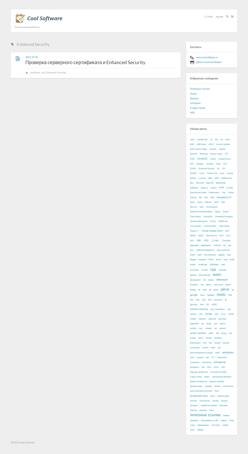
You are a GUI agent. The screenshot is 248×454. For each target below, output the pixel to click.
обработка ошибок (209, 405)
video (213, 348)
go (233, 290)
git (210, 290)
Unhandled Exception (224, 217)
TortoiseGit (207, 217)
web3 (217, 353)
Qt (200, 197)
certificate (35, 72)
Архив (219, 16)
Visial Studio (224, 226)
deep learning (204, 275)
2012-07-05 (31, 57)
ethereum (222, 279)
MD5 (217, 178)
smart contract (198, 333)
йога (217, 391)
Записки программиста (27, 27)
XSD (206, 240)
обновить (194, 405)
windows (227, 352)
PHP (221, 187)
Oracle (213, 188)
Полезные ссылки (200, 89)
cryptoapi (222, 270)
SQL (202, 207)
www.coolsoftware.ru (207, 57)
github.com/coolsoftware (209, 62)
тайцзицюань (203, 425)
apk (229, 245)
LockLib (202, 178)
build (232, 259)
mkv (200, 314)
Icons (202, 173)
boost (218, 259)
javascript (218, 300)
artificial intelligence (205, 250)
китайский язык (199, 395)
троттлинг (215, 425)
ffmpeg (193, 290)
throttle (209, 338)
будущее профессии (199, 372)
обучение (223, 405)
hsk (230, 295)
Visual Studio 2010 (212, 230)
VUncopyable (195, 226)
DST (192, 164)
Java (222, 173)
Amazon (213, 149)
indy (198, 300)
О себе (209, 16)
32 (211, 140)
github (225, 289)
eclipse (211, 280)
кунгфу (216, 401)
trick (205, 343)
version (205, 348)
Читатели (206, 362)
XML (199, 240)
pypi (215, 324)
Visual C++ (194, 231)
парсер (193, 410)
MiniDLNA (220, 183)
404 (216, 140)
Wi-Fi (222, 236)
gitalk (216, 290)
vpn (219, 348)
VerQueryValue (210, 226)
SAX (216, 202)
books (211, 259)
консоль (193, 401)
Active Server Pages (198, 149)
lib (226, 300)
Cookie (213, 159)
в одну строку (196, 377)
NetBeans (194, 188)
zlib (207, 357)
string (223, 333)
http (191, 300)
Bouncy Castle (216, 154)
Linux (193, 178)
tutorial (226, 343)
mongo (208, 314)
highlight (210, 295)
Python (231, 193)
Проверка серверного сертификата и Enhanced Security (85, 62)
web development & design (201, 353)
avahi (192, 255)
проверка (194, 420)
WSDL (201, 236)
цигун (192, 430)
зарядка (208, 386)
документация (196, 386)
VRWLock (222, 221)
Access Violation (223, 144)
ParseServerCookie (198, 193)
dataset (193, 275)
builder (193, 265)
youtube (200, 357)
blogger (193, 259)
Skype (217, 212)
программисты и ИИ (209, 420)
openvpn (222, 319)
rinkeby (208, 328)
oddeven (202, 319)
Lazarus (230, 173)
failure (208, 285)
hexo (202, 295)
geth (205, 290)
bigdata (221, 255)
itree (210, 300)
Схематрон (195, 362)
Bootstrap (204, 154)
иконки (217, 386)
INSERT (193, 173)
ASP (192, 144)
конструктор (205, 401)
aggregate (194, 245)
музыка (224, 401)
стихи (192, 425)
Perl (224, 193)
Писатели (222, 357)
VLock (213, 221)
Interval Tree (212, 173)
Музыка (194, 98)
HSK (192, 112)
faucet (228, 285)
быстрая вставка (218, 372)
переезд (203, 410)
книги (212, 396)
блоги (216, 367)
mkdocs (193, 314)
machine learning (199, 309)
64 (222, 139)
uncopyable (195, 348)
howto (221, 294)
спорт (231, 420)
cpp (213, 269)
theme (200, 338)
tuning (217, 343)
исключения (228, 386)
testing (193, 338)
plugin (208, 324)
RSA (212, 197)
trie (210, 343)
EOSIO (193, 169)
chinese (214, 264)
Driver (218, 164)
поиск (211, 410)
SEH (223, 202)
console (204, 270)
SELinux (193, 207)
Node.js (204, 188)
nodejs (193, 319)
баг (203, 367)
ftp (199, 290)
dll (204, 280)
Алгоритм (195, 103)
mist (229, 309)
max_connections (217, 309)
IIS (223, 168)
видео (207, 377)
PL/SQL (230, 188)
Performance (214, 193)
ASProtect (201, 144)
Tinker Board (195, 217)
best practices (210, 255)
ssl (42, 72)
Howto (193, 93)
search (222, 328)
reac (201, 328)
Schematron (212, 207)
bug (225, 259)
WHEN (193, 236)
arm (192, 250)
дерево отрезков (217, 381)
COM (192, 159)
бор (223, 367)
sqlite (210, 333)
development (195, 280)
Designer (200, 164)
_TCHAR (215, 241)
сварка (224, 420)
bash (200, 255)
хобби (225, 425)
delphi (217, 274)
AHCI (228, 140)
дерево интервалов (198, 381)
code (223, 265)
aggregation (206, 245)
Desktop (210, 164)
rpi (215, 328)
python (223, 324)
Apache (193, 154)
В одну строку (197, 108)
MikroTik (209, 183)
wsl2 (192, 357)
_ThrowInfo (226, 241)
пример (226, 415)
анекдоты (194, 367)
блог (209, 367)
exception (194, 285)
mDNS (214, 304)
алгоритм (220, 362)
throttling (217, 338)
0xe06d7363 (202, 140)
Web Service (211, 236)
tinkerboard (195, 343)
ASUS (211, 144)
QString (193, 197)
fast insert (218, 284)
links (202, 304)
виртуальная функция (221, 377)
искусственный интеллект (201, 391)
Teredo (226, 212)
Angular (222, 149)
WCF (227, 231)
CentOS (202, 158)
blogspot (202, 259)
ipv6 (204, 300)
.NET (192, 139)
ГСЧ (213, 357)
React (192, 202)
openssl (212, 319)
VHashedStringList (198, 221)
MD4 (210, 178)
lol (208, 304)
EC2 (225, 164)
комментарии (223, 396)
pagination (194, 324)
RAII (206, 197)
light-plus (194, 304)
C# (226, 153)
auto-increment (223, 250)
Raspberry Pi (224, 197)
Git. (218, 169)
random (193, 328)
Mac (192, 183)
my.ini (223, 314)
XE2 (192, 240)
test (230, 333)
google (194, 294)
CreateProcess (224, 159)
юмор (200, 429)
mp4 (216, 314)
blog (229, 255)
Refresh (208, 202)
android (216, 245)
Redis (199, 202)
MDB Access (226, 178)
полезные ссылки (205, 415)
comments (194, 270)
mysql (231, 314)
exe (202, 285)
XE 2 (229, 235)
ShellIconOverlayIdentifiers (201, 212)
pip (202, 324)
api (224, 245)
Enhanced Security (56, 72)
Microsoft (200, 183)
